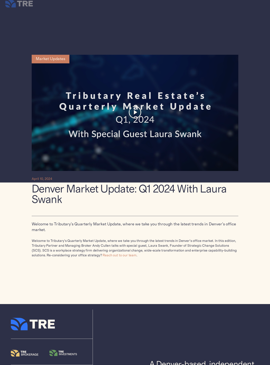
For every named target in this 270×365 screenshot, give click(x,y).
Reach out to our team (120, 255)
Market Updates (50, 59)
